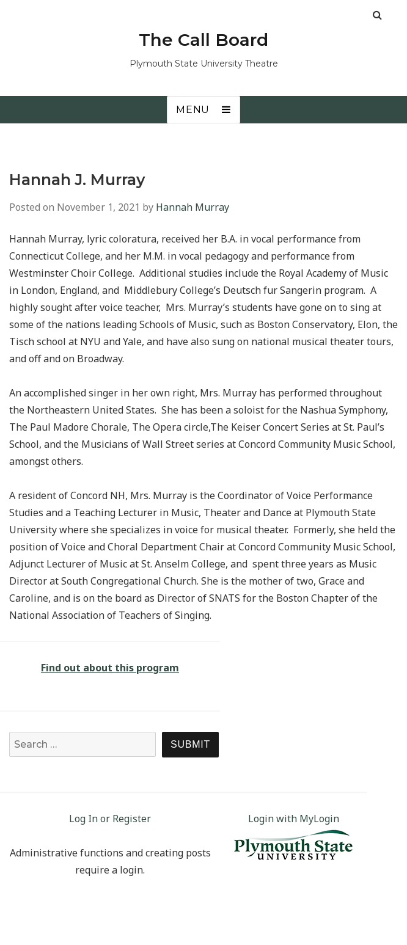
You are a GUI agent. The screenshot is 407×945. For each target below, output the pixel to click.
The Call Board (203, 39)
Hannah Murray (192, 207)
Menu (193, 109)
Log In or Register (110, 818)
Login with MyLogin (293, 818)
